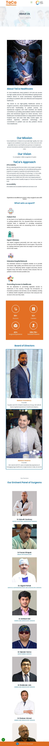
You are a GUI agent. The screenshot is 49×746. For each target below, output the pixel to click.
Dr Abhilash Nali (24, 619)
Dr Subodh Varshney (24, 519)
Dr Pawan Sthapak (24, 552)
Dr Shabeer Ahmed (24, 718)
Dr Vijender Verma (24, 652)
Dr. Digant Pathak (24, 586)
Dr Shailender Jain (24, 685)
